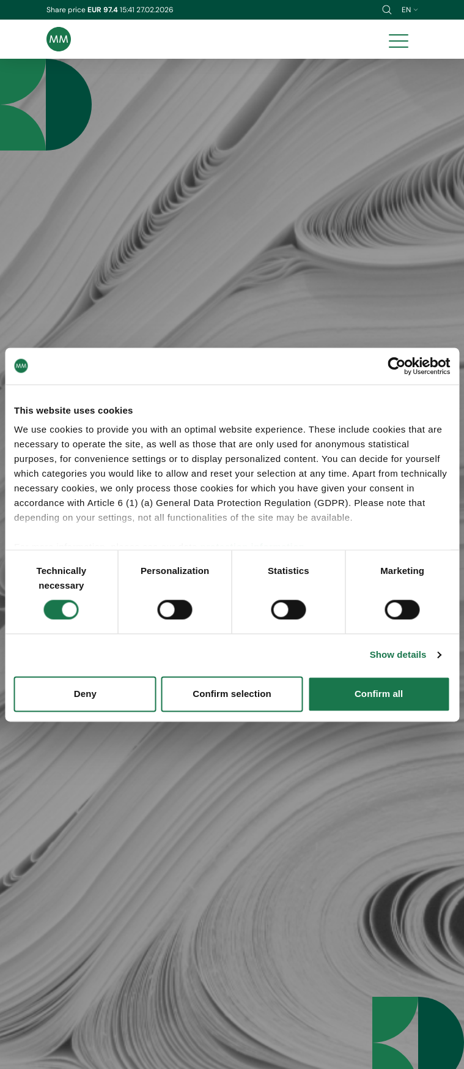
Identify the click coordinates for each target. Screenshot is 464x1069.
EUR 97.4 (103, 10)
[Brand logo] (58, 39)
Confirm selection (232, 693)
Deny (85, 693)
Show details (398, 655)
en (410, 10)
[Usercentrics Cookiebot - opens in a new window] (396, 366)
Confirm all (379, 693)
